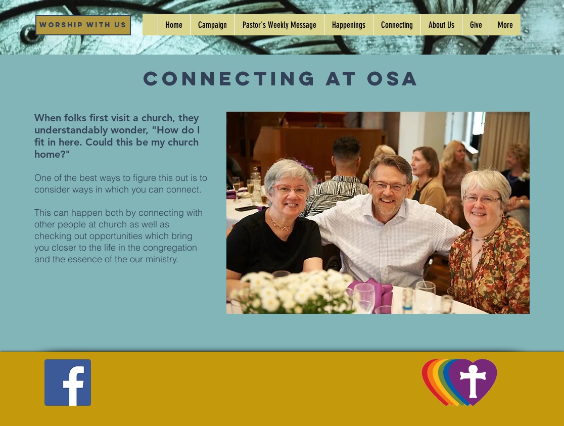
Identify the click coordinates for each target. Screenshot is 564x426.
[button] (348, 24)
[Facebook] (67, 382)
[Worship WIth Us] (83, 25)
